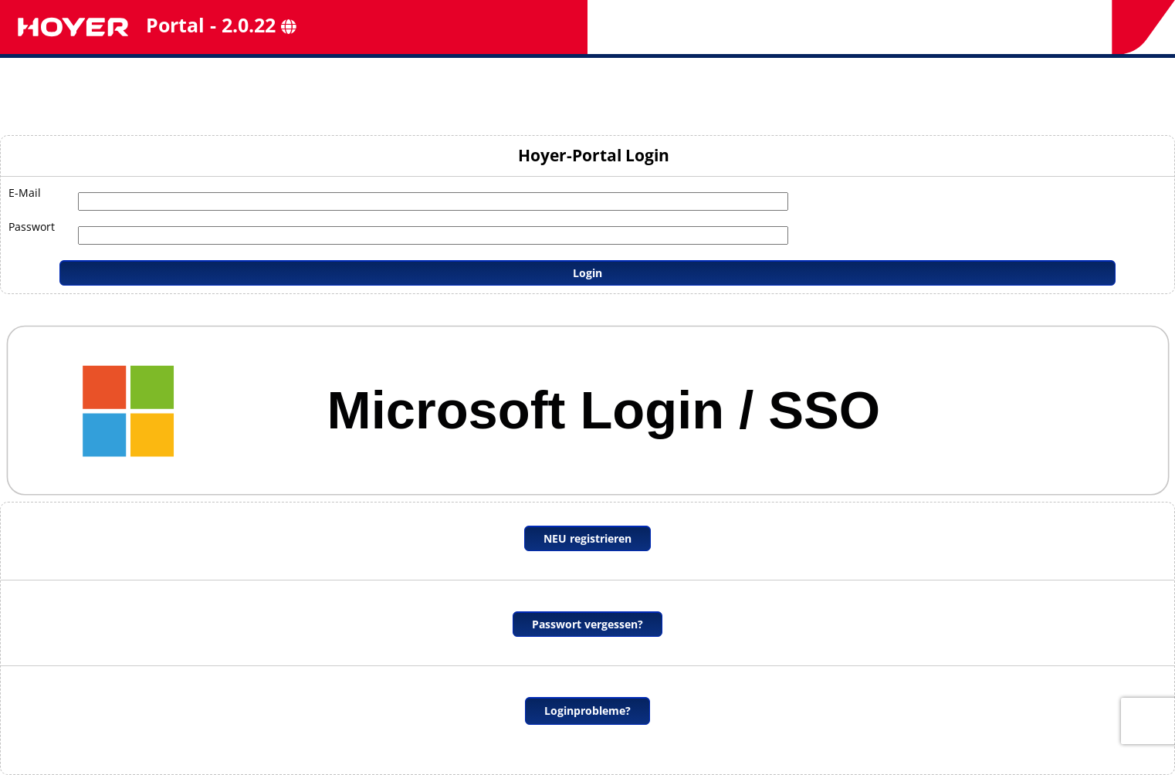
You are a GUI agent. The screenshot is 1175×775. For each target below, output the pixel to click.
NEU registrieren (587, 538)
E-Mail (24, 192)
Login (587, 273)
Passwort (31, 226)
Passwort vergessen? (587, 624)
